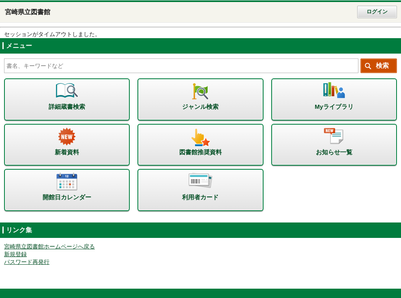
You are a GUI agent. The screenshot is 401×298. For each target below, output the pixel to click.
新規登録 (15, 254)
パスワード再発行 (26, 262)
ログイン (377, 12)
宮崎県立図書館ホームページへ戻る (49, 247)
